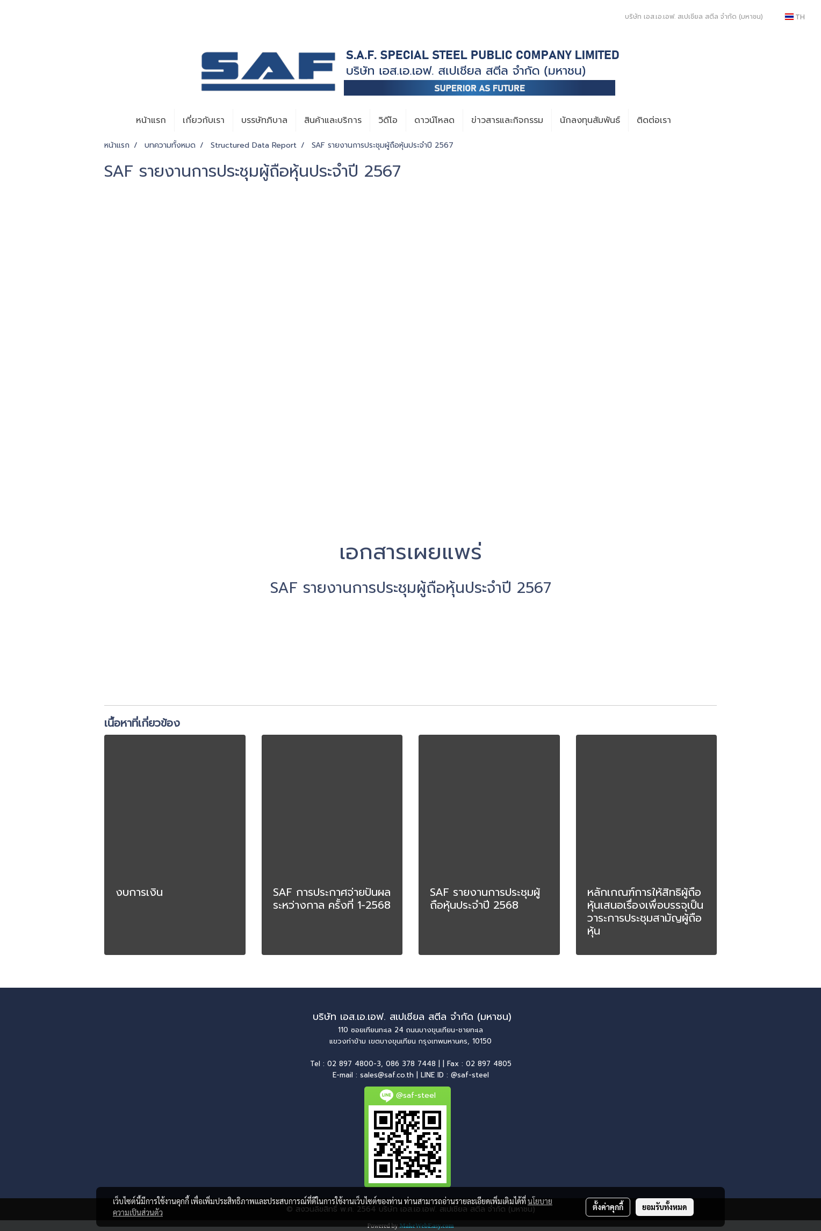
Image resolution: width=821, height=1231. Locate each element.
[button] (689, 120)
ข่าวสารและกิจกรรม (507, 120)
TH (795, 16)
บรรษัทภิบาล (264, 120)
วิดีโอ (388, 120)
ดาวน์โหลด (434, 120)
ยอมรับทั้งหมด (664, 1207)
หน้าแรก (151, 120)
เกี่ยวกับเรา (204, 120)
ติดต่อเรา (654, 120)
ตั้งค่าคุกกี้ (608, 1207)
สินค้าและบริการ (333, 120)
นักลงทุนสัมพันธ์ (590, 120)
